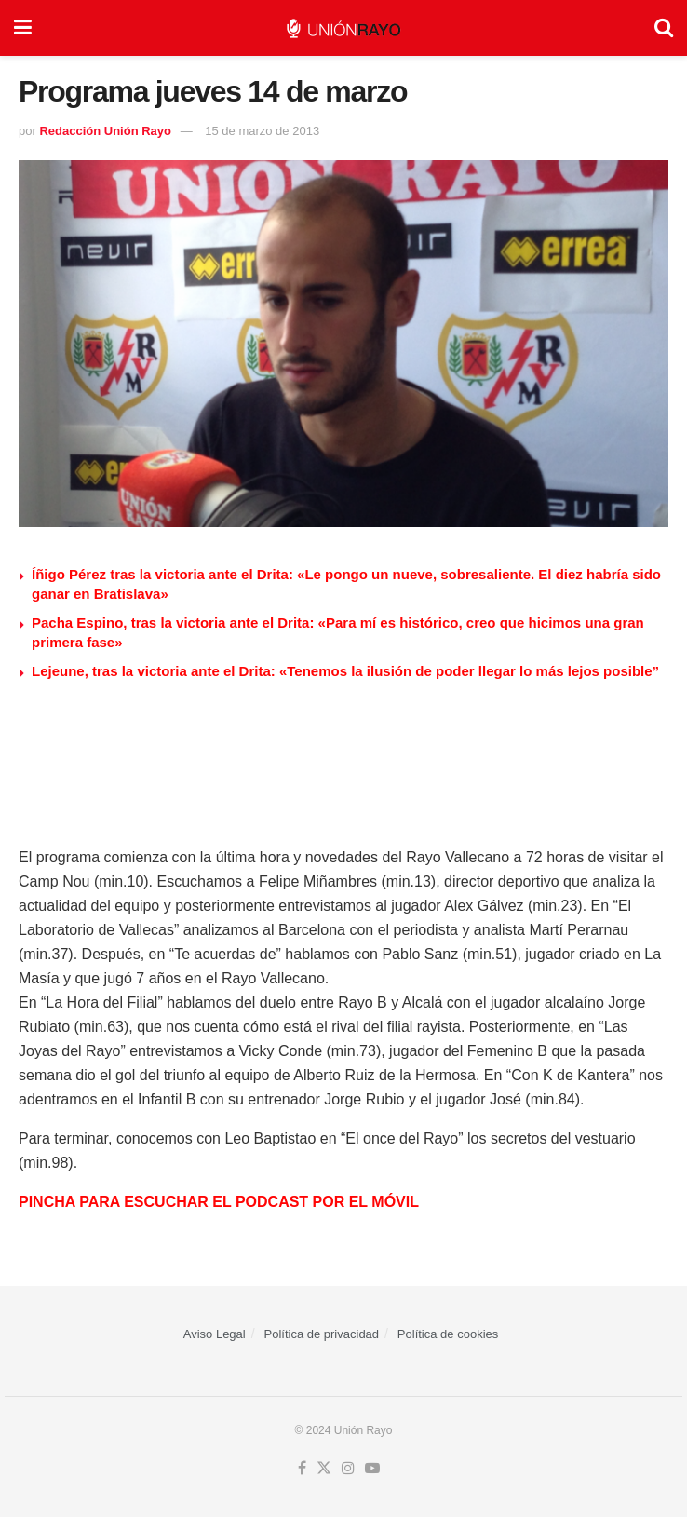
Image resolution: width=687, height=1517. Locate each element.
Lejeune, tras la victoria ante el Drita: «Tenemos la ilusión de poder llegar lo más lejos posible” (345, 671)
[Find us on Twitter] (324, 1468)
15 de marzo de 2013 (262, 131)
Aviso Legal (214, 1334)
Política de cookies (447, 1334)
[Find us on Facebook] (302, 1468)
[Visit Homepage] (343, 28)
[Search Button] (663, 28)
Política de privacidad (322, 1334)
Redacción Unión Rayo (105, 131)
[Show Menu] (23, 28)
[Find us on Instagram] (348, 1468)
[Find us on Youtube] (372, 1468)
